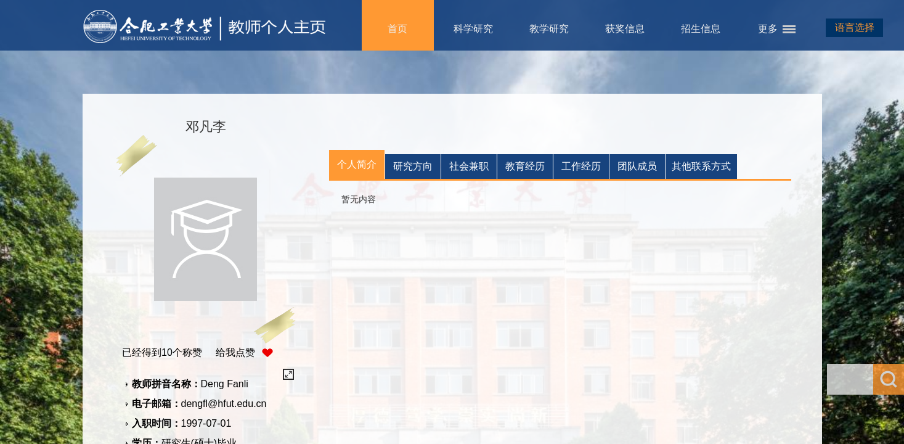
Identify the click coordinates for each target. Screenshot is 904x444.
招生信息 (700, 28)
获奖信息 (625, 28)
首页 (397, 28)
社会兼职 (469, 166)
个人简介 (357, 164)
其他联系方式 (701, 166)
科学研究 (473, 28)
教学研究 (549, 28)
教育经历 (525, 166)
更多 (768, 28)
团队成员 (637, 166)
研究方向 (413, 166)
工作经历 (581, 166)
